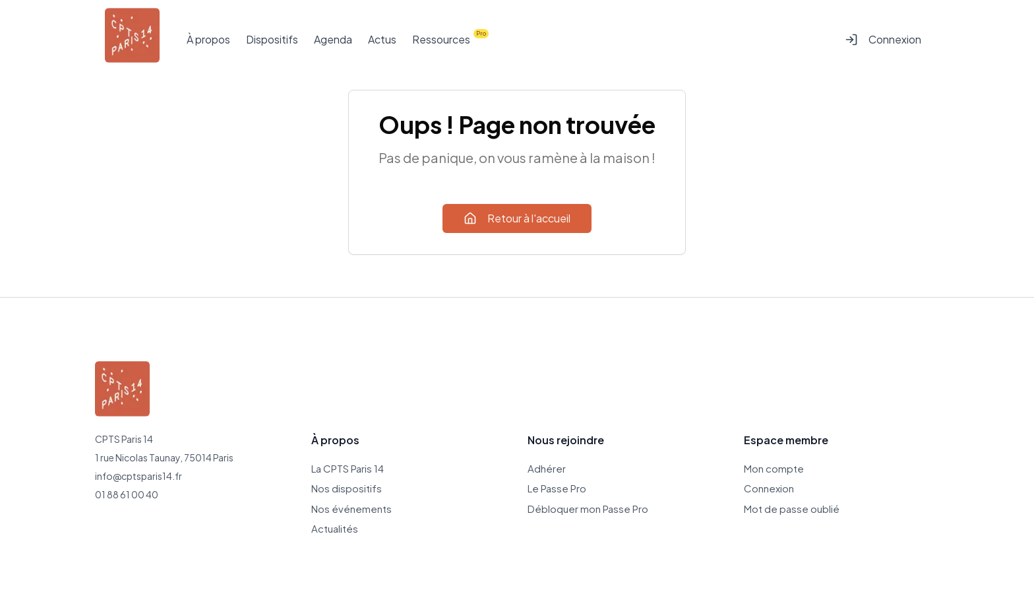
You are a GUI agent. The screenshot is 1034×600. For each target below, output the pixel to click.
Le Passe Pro (557, 488)
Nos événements (351, 508)
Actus (382, 39)
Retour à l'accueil (517, 218)
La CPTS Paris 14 (347, 468)
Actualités (334, 528)
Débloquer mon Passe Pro (588, 508)
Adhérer (547, 468)
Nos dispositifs (346, 488)
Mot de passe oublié (791, 508)
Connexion (883, 39)
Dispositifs (272, 39)
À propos (208, 39)
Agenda (333, 39)
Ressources (441, 39)
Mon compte (774, 468)
